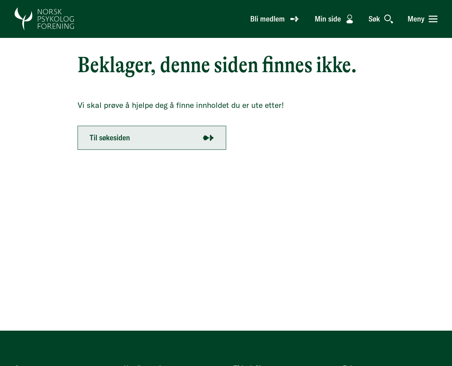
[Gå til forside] (45, 19)
